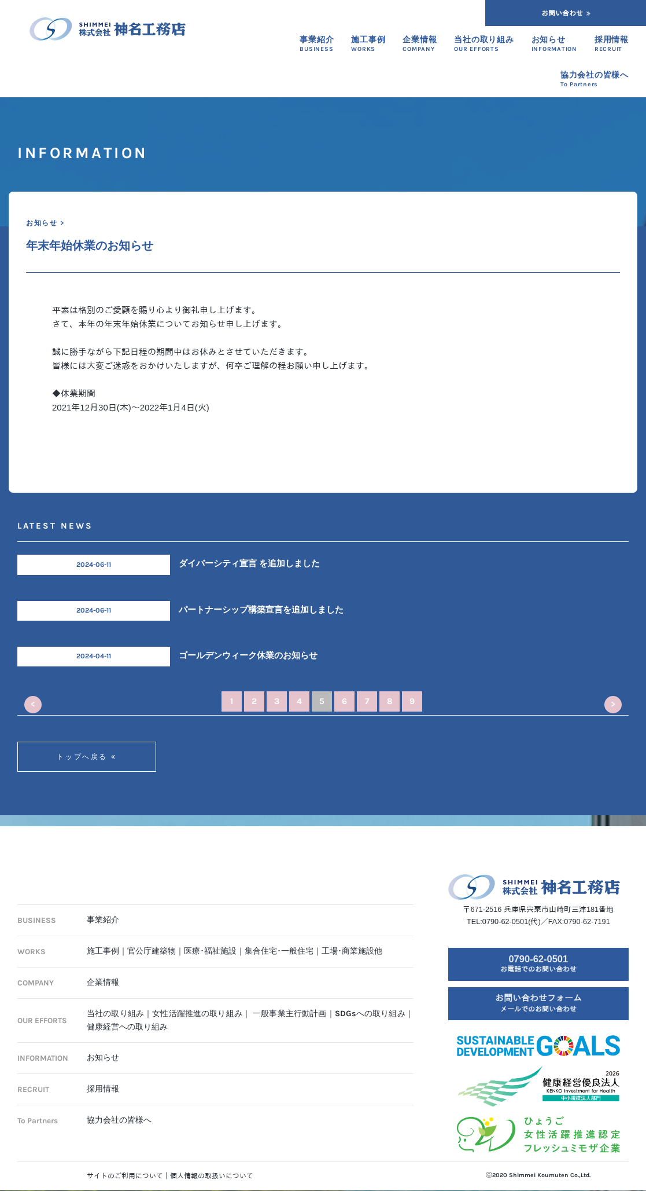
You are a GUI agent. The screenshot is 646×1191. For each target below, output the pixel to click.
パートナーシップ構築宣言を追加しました (261, 609)
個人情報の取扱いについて (211, 1176)
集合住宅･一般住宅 (279, 942)
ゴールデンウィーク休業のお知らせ (248, 655)
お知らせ (103, 1048)
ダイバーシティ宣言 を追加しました (249, 563)
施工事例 (103, 942)
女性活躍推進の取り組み (197, 1004)
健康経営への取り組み (127, 1017)
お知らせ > (45, 223)
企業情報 (103, 973)
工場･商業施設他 (352, 942)
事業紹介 (103, 910)
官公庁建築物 (151, 942)
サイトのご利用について (125, 1176)
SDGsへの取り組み (370, 1004)
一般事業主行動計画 (289, 1004)
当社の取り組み (115, 1004)
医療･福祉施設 (210, 942)
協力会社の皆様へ (119, 1111)
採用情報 (103, 1079)
